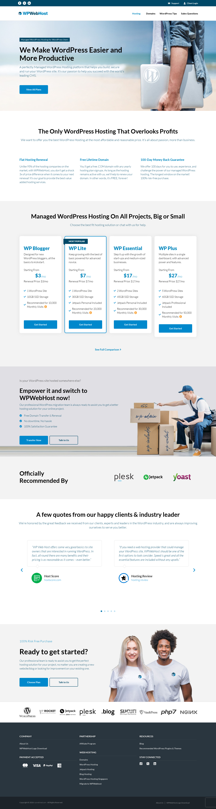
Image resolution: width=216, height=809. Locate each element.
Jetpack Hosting (87, 769)
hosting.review (139, 579)
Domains (150, 13)
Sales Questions (189, 13)
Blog (142, 743)
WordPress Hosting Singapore (94, 779)
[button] (22, 570)
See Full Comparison (107, 349)
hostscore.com (52, 579)
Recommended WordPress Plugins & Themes (160, 748)
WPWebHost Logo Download (33, 748)
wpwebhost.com (40, 802)
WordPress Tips (168, 13)
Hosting (137, 13)
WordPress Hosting (89, 764)
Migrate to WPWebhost (91, 783)
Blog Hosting (86, 774)
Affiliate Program (88, 743)
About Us (24, 743)
